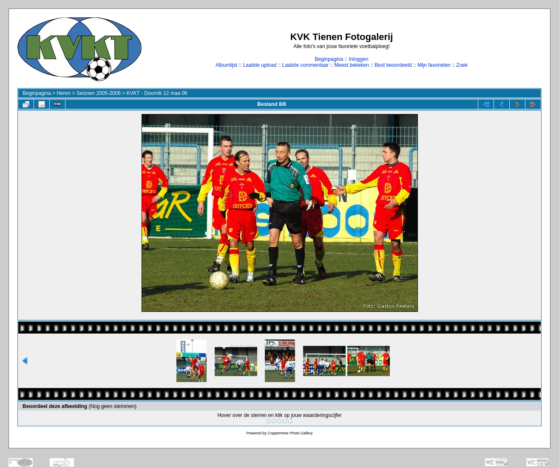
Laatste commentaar (305, 65)
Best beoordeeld (393, 65)
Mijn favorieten (434, 65)
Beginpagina (329, 59)
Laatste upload (260, 65)
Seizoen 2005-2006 (99, 93)
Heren (64, 93)
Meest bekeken (351, 65)
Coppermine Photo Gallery (289, 433)
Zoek (462, 65)
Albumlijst (226, 65)
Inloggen (359, 59)
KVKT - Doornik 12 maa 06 (157, 93)
